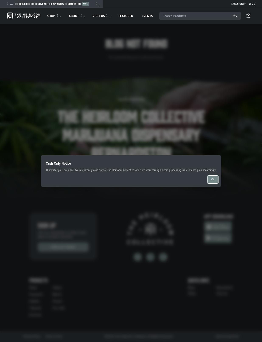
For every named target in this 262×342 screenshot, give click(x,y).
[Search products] (200, 16)
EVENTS (147, 16)
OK (212, 179)
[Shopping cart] (250, 16)
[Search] (235, 16)
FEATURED (125, 16)
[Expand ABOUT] (76, 16)
